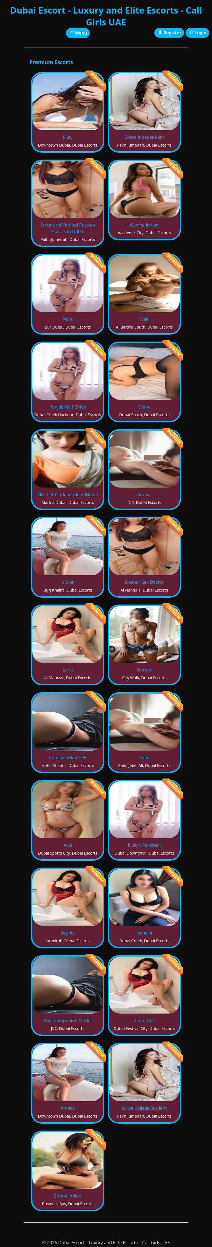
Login (197, 33)
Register (169, 33)
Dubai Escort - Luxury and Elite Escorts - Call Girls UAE (106, 16)
